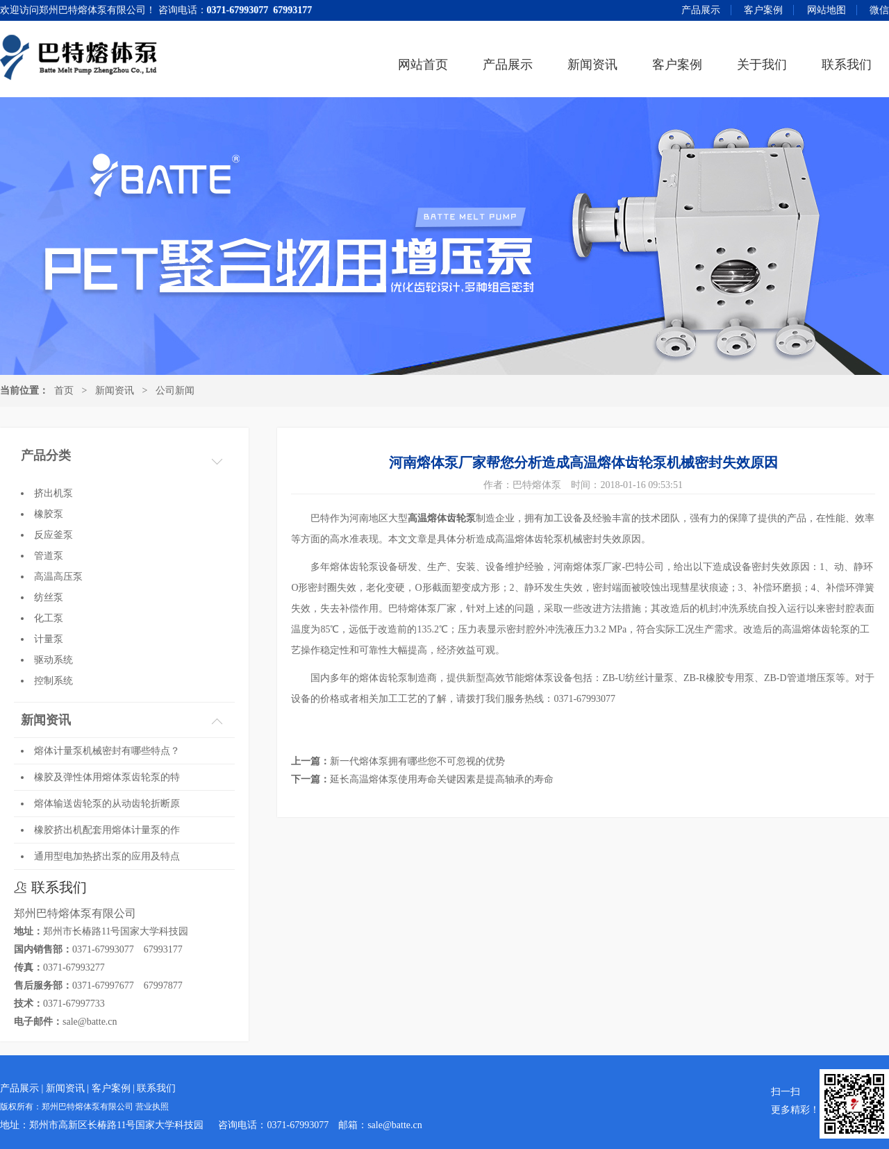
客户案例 (763, 10)
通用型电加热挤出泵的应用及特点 (107, 856)
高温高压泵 (58, 576)
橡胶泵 (48, 514)
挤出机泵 (53, 493)
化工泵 (48, 618)
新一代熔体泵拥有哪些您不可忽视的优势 (417, 761)
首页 (64, 390)
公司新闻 (175, 390)
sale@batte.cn (90, 1021)
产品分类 (46, 455)
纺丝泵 (48, 597)
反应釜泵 (53, 535)
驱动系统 (53, 660)
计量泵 (48, 639)
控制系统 (53, 681)
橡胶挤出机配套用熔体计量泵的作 (107, 830)
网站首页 (423, 65)
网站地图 (826, 10)
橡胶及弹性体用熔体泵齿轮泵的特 (107, 777)
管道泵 (48, 556)
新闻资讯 (592, 65)
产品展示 (700, 10)
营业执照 (152, 1107)
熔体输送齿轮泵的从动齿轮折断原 (107, 803)
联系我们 (847, 65)
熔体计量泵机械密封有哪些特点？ (107, 751)
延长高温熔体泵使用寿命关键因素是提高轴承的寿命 (442, 779)
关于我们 (762, 65)
